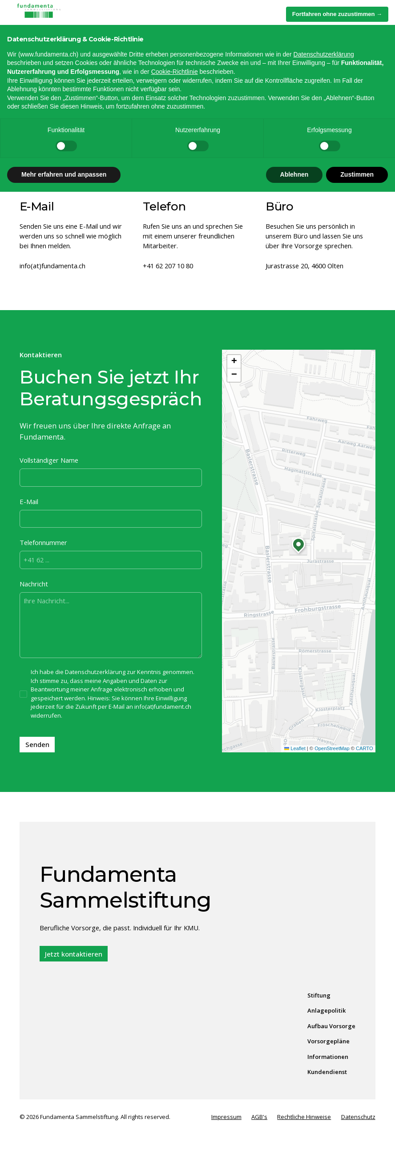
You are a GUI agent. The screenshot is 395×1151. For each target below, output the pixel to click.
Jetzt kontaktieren (73, 953)
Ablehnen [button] (294, 1133)
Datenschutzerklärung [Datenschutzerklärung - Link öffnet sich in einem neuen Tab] (324, 1013)
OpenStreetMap (332, 748)
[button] (366, 14)
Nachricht (34, 583)
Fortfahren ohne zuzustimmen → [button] (337, 973)
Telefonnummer (43, 542)
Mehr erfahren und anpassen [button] (63, 1133)
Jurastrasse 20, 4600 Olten (304, 265)
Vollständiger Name (49, 460)
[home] (59, 15)
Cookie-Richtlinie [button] (174, 1030)
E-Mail (29, 501)
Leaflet (295, 748)
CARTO (364, 748)
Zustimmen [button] (357, 1133)
